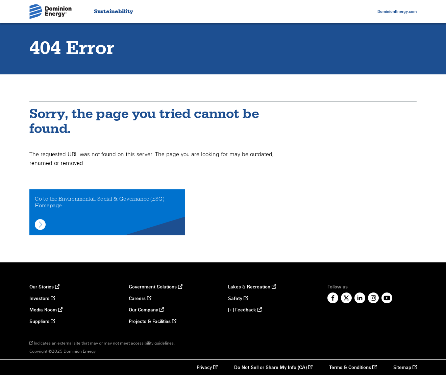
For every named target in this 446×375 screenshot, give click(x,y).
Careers (140, 299)
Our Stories (44, 287)
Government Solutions (154, 287)
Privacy (207, 368)
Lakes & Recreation (252, 287)
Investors (42, 299)
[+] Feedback (245, 310)
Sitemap (405, 368)
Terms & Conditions (352, 368)
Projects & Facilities (152, 322)
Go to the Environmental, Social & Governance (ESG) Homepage (100, 212)
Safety (238, 299)
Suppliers (42, 322)
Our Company (146, 310)
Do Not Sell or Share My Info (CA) (270, 368)
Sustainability (113, 11)
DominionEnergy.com (397, 11)
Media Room (45, 310)
